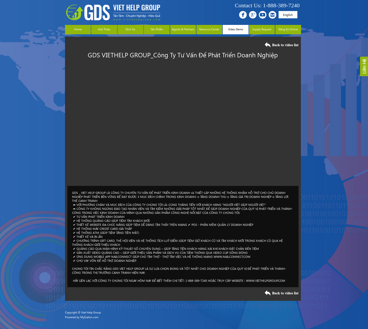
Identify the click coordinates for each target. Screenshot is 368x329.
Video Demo (235, 29)
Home (78, 29)
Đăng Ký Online (288, 29)
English (288, 15)
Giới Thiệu (104, 29)
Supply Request (261, 29)
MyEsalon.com (89, 317)
